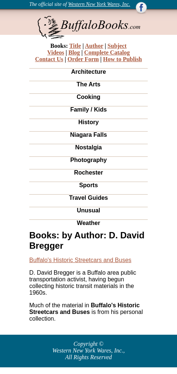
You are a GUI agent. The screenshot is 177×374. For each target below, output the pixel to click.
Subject (117, 46)
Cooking (88, 97)
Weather (88, 223)
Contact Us (49, 59)
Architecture (88, 72)
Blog (74, 52)
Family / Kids (88, 109)
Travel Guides (88, 198)
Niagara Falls (88, 135)
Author (94, 46)
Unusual (88, 210)
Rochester (88, 172)
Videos (55, 52)
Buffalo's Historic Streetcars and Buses (80, 260)
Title (75, 46)
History (88, 122)
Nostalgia (88, 147)
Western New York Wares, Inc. (99, 4)
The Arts (88, 84)
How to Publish (122, 59)
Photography (88, 160)
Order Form (83, 59)
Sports (88, 185)
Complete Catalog (107, 52)
